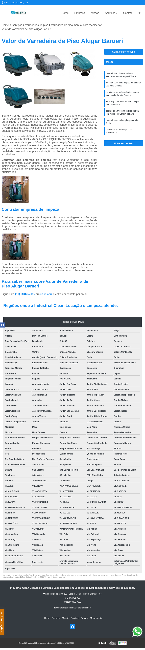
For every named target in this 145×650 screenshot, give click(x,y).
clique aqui (45, 294)
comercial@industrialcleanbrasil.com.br (72, 608)
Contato (128, 13)
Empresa (79, 13)
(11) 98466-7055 (25, 294)
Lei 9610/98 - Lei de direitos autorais (51, 577)
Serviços (110, 13)
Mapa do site (96, 618)
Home (65, 13)
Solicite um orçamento (124, 51)
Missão (95, 13)
